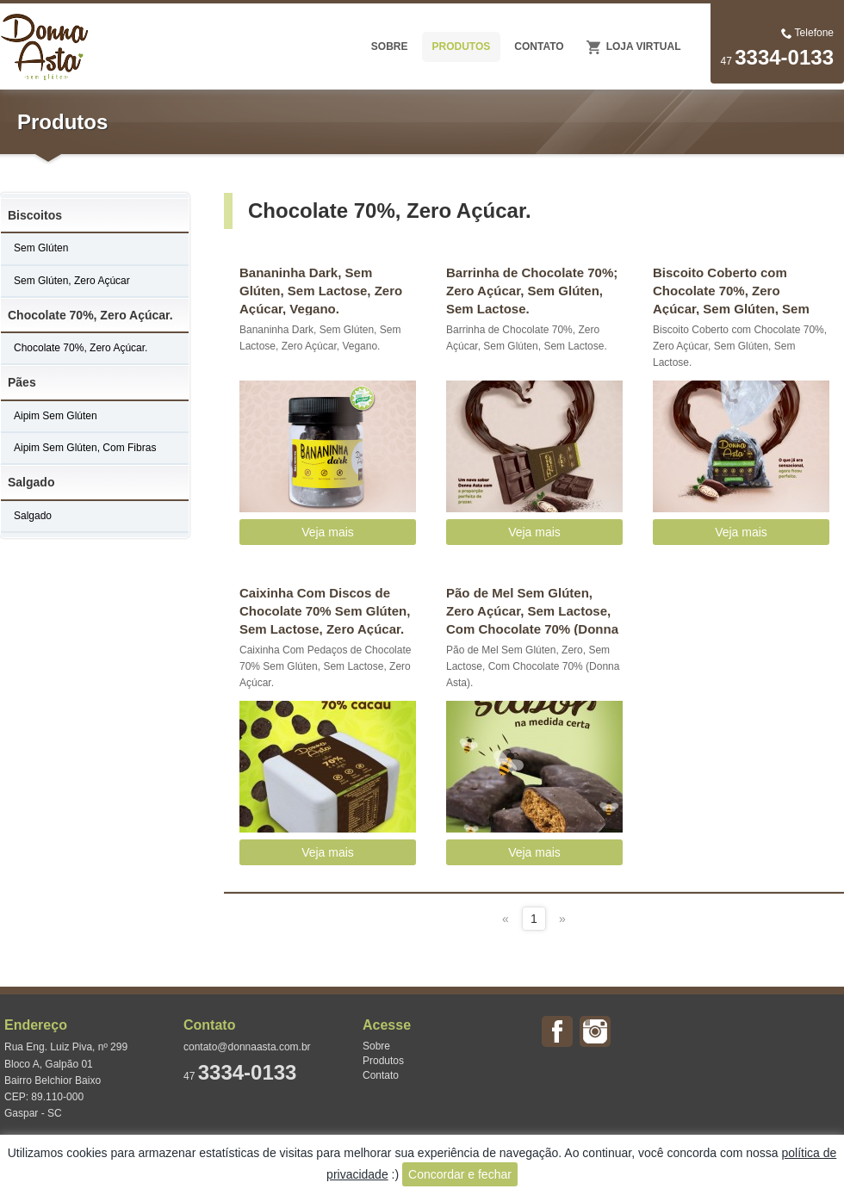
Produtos (383, 1061)
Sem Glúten (41, 248)
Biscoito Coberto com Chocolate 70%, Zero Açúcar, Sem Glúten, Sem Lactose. (731, 290)
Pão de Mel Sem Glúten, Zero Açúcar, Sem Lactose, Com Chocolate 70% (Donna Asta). (532, 610)
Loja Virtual (643, 46)
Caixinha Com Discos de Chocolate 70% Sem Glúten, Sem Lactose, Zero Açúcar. (324, 610)
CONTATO (538, 46)
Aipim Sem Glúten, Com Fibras (85, 448)
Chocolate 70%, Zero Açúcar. (90, 315)
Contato (381, 1075)
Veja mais (327, 532)
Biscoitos (35, 215)
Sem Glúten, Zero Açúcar (72, 281)
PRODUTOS (461, 46)
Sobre (376, 1046)
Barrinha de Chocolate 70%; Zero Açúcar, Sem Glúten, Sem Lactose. (531, 290)
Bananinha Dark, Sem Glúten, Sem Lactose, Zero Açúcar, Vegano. (320, 290)
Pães (22, 382)
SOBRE (389, 46)
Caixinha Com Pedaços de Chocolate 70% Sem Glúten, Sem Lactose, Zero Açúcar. (325, 666)
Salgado (31, 482)
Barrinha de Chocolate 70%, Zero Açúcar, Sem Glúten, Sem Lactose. (526, 338)
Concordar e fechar (460, 1174)
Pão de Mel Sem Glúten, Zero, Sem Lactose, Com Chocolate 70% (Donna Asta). (532, 666)
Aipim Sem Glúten (55, 416)
